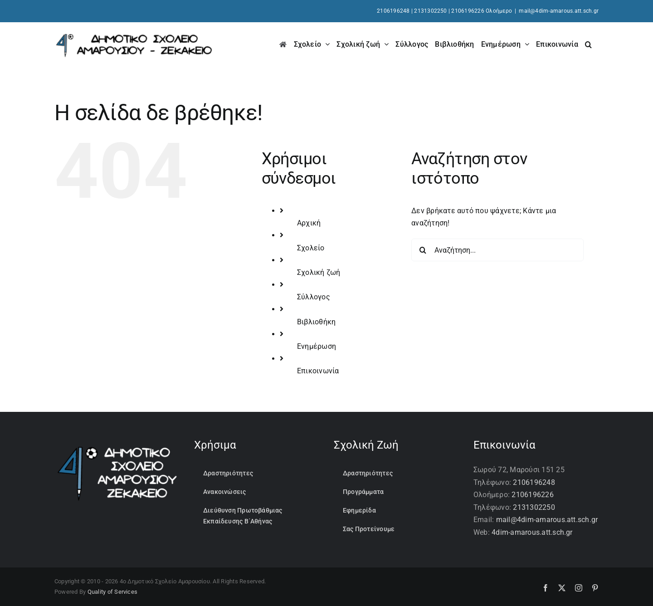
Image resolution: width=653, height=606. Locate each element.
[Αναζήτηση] (422, 250)
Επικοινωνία (318, 371)
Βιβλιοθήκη (316, 322)
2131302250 (430, 11)
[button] (588, 43)
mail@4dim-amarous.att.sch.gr (559, 11)
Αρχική (309, 223)
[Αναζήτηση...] (497, 250)
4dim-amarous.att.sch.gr (532, 532)
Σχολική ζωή (319, 272)
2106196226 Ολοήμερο (481, 11)
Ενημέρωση (316, 346)
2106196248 (393, 11)
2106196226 (532, 494)
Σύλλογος (313, 297)
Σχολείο (311, 248)
